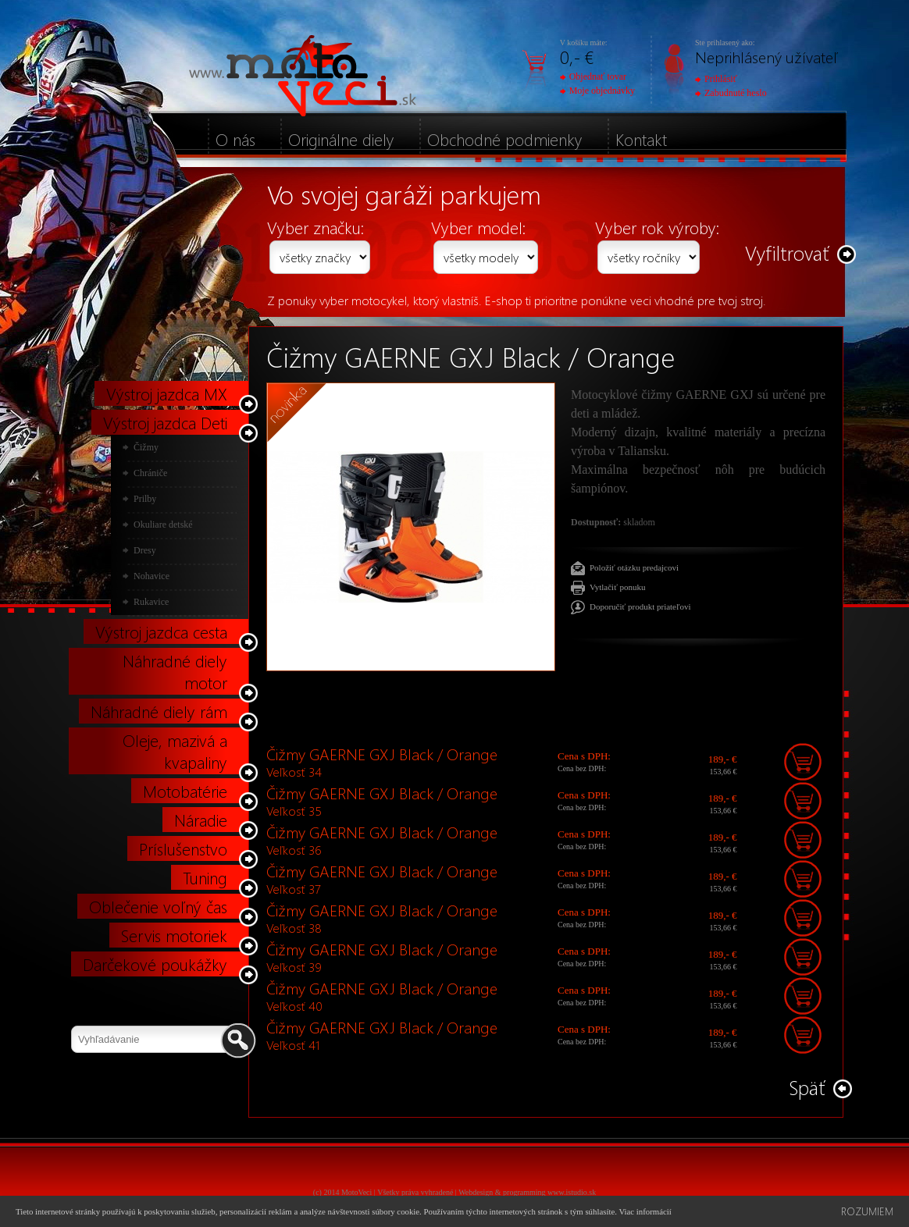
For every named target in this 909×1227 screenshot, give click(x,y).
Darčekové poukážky (155, 964)
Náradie (200, 819)
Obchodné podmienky (505, 139)
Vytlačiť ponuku (618, 587)
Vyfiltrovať (787, 252)
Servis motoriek (174, 935)
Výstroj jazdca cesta (161, 631)
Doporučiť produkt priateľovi (640, 606)
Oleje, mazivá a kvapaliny (175, 751)
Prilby (145, 498)
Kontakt (641, 139)
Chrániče (150, 473)
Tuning (205, 877)
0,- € (577, 56)
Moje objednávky (597, 90)
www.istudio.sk (571, 1192)
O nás (235, 139)
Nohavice (151, 576)
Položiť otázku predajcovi (634, 567)
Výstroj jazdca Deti (165, 422)
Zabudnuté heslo (731, 92)
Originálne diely (341, 139)
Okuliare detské (163, 524)
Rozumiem (867, 1211)
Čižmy (146, 447)
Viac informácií (644, 1211)
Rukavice (151, 601)
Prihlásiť (716, 78)
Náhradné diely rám (159, 711)
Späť (807, 1087)
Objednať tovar (593, 76)
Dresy (145, 550)
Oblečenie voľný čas (158, 906)
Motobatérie (185, 791)
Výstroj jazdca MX (166, 393)
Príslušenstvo (183, 848)
